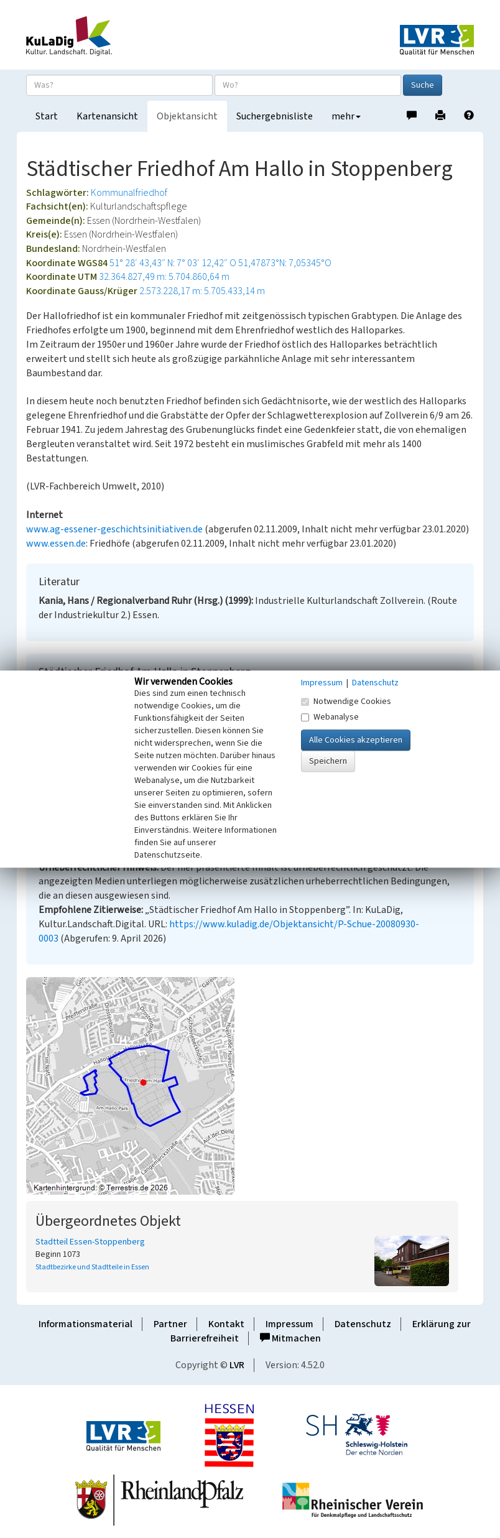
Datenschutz (363, 1324)
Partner (170, 1324)
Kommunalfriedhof (129, 193)
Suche (422, 85)
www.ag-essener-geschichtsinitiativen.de (114, 529)
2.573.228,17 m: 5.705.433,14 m (202, 291)
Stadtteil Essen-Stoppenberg (90, 1242)
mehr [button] (346, 116)
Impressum (289, 1324)
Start (46, 116)
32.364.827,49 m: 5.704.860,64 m (164, 277)
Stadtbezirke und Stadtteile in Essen (92, 1267)
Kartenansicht (107, 116)
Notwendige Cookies (346, 701)
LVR (236, 1365)
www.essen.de (56, 543)
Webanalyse (330, 717)
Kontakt (226, 1324)
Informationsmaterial (85, 1324)
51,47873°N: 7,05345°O (284, 263)
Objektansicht (187, 116)
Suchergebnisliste (274, 116)
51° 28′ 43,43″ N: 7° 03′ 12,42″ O (172, 263)
